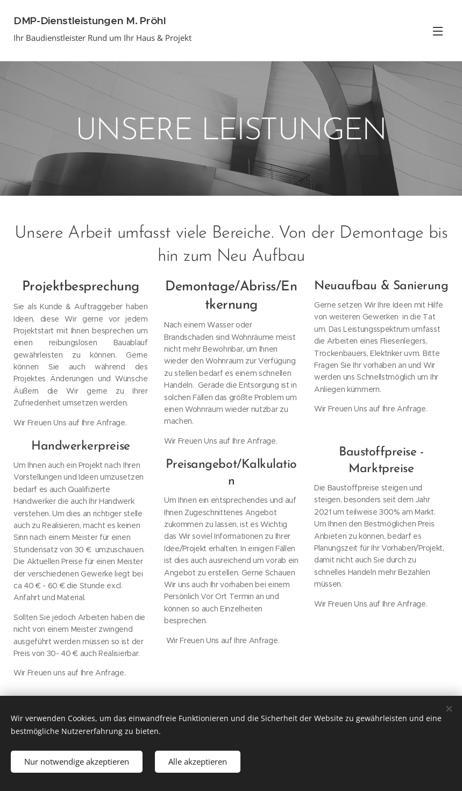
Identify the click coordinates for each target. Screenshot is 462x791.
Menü (438, 31)
